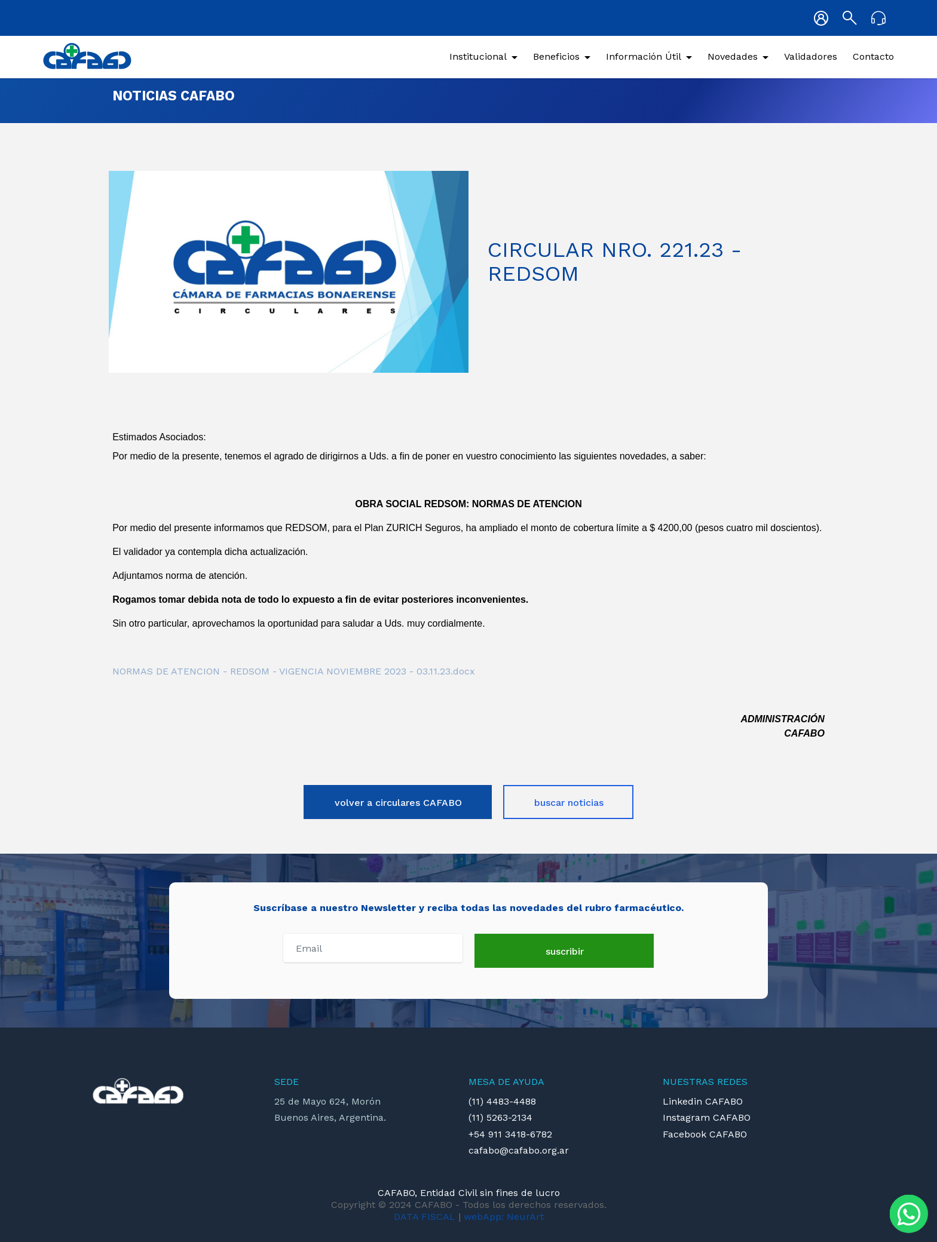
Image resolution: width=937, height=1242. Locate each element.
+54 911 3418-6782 (510, 1134)
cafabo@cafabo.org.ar (518, 1150)
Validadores (810, 56)
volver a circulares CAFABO (398, 802)
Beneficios (556, 56)
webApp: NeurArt (504, 1216)
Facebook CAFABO (705, 1134)
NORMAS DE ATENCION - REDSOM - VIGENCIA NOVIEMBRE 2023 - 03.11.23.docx (293, 671)
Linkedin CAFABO (703, 1101)
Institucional (478, 56)
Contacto (873, 56)
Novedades (733, 56)
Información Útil (643, 56)
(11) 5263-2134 (500, 1117)
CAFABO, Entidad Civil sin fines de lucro (469, 1192)
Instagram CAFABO (707, 1117)
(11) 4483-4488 (502, 1101)
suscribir (565, 951)
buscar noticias (569, 802)
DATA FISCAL (424, 1216)
